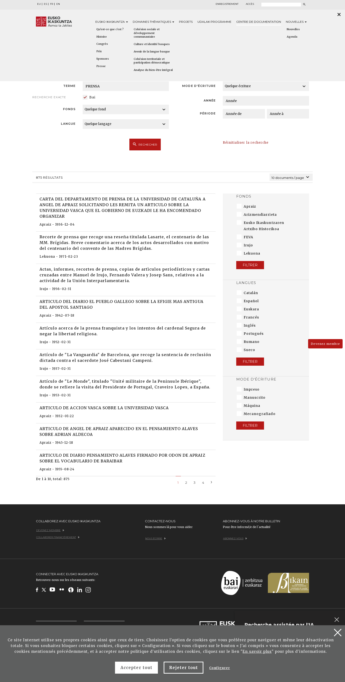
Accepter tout (136, 667)
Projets (186, 21)
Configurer (219, 668)
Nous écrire (155, 538)
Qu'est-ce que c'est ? (110, 29)
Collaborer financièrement (58, 537)
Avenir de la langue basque (152, 51)
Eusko (111, 21)
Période (208, 113)
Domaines (153, 21)
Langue (68, 123)
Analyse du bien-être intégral (153, 70)
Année (210, 100)
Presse (101, 66)
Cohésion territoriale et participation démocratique (152, 60)
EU (39, 4)
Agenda (292, 36)
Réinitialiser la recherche (246, 143)
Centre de (258, 21)
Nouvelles (296, 21)
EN (58, 4)
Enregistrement (227, 4)
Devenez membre (325, 344)
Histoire (101, 36)
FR (51, 4)
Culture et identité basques (152, 44)
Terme (69, 86)
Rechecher (145, 144)
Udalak (214, 21)
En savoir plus (257, 651)
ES (45, 4)
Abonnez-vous (235, 538)
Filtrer (250, 265)
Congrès (102, 43)
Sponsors (102, 58)
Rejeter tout (183, 667)
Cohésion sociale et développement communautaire (147, 33)
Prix (99, 51)
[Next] (211, 481)
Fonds (69, 109)
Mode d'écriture (199, 86)
